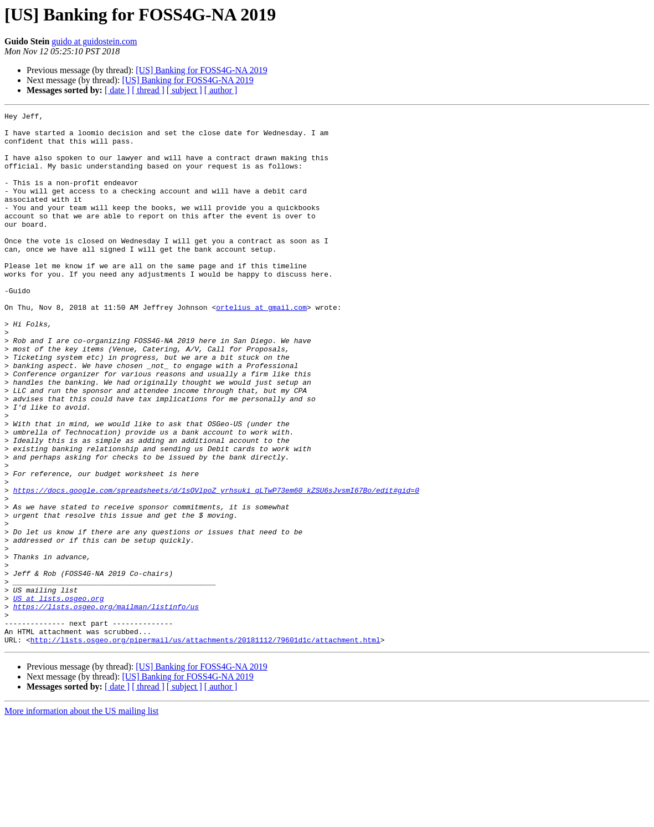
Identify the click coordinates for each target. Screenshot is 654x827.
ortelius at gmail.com (261, 347)
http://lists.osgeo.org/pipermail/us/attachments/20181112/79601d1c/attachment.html (205, 746)
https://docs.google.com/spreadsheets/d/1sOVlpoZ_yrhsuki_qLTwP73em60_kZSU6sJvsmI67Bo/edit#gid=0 (216, 566)
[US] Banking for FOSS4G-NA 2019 (201, 70)
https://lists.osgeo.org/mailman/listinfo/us (106, 706)
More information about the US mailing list (81, 817)
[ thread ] (148, 90)
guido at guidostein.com (94, 41)
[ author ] (221, 90)
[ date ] (117, 90)
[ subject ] (184, 90)
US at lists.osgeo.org (58, 696)
